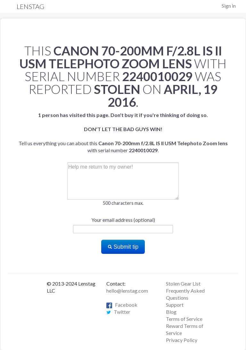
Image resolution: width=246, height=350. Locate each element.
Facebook (121, 305)
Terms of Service (184, 319)
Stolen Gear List (183, 283)
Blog (171, 312)
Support (175, 305)
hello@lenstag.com (127, 291)
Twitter (118, 312)
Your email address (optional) (123, 220)
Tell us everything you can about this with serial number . (123, 132)
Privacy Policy (181, 340)
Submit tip (123, 247)
